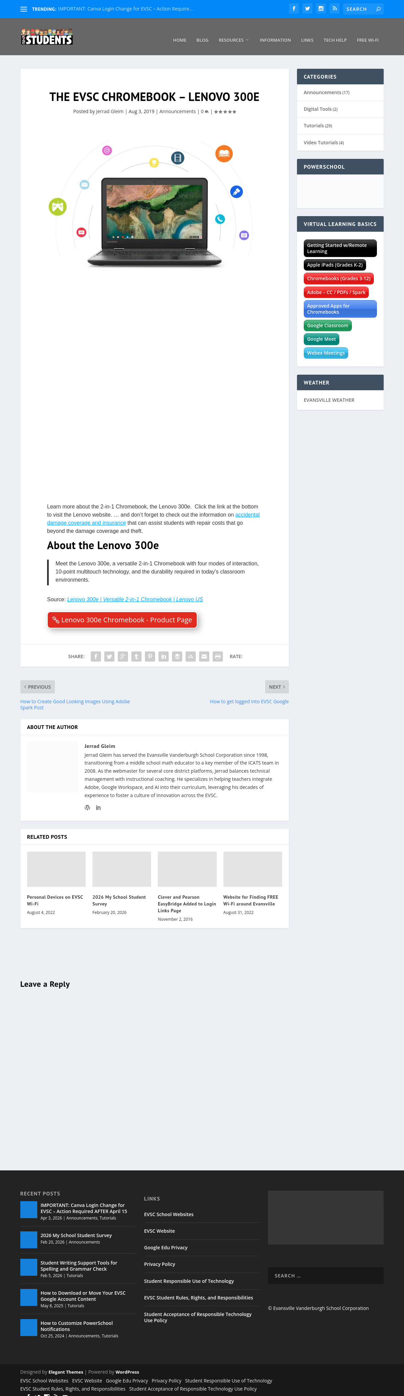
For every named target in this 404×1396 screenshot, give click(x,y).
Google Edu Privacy (166, 1239)
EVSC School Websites (169, 1206)
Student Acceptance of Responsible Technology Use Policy (198, 1309)
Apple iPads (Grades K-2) (335, 257)
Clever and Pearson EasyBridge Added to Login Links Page (187, 896)
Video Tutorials (321, 134)
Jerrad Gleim (110, 103)
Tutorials (314, 117)
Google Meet (321, 331)
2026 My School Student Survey (76, 1227)
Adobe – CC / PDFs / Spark (336, 284)
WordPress (127, 1364)
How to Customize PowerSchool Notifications (77, 1318)
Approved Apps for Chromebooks (328, 301)
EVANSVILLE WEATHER (329, 392)
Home (179, 32)
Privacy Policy (159, 1256)
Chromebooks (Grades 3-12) (338, 270)
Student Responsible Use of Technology (189, 1273)
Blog (202, 32)
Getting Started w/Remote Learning (337, 240)
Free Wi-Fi (368, 32)
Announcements (178, 103)
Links (307, 32)
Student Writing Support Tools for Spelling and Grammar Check (79, 1258)
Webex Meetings (326, 345)
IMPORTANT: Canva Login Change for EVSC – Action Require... (125, 8)
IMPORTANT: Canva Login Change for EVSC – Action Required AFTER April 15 (84, 1200)
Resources (231, 32)
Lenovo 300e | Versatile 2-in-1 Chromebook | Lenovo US (135, 592)
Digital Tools (318, 101)
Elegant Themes (65, 1364)
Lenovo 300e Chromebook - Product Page (126, 612)
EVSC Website (159, 1223)
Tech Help (335, 32)
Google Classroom (327, 317)
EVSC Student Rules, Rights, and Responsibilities (198, 1290)
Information (275, 32)
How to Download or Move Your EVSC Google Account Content (83, 1288)
